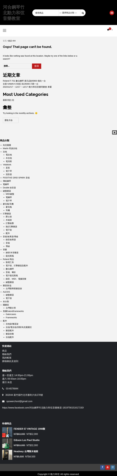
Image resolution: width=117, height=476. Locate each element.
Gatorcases (11, 314)
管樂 (5, 249)
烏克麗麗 (7, 145)
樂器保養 (10, 334)
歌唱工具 (10, 262)
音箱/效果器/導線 (10, 236)
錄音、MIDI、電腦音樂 (16, 279)
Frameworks (11, 317)
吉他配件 (10, 337)
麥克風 (9, 207)
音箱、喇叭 (11, 272)
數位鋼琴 (10, 269)
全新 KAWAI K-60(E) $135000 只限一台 (20, 84)
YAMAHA (7, 165)
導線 (8, 246)
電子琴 (9, 171)
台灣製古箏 (11, 308)
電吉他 (9, 155)
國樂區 (6, 305)
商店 (4, 351)
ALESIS (6, 292)
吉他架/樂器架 (12, 324)
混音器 (9, 174)
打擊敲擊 (10, 223)
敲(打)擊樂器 (11, 226)
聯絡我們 (6, 354)
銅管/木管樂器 (12, 252)
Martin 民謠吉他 (10, 148)
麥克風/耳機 (8, 204)
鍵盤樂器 (7, 191)
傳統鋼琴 (7, 181)
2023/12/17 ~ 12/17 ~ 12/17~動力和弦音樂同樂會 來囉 (27, 87)
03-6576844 (12, 388)
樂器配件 (10, 330)
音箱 (8, 243)
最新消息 (7, 100)
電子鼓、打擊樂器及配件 (17, 265)
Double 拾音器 (9, 187)
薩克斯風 (10, 256)
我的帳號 (6, 357)
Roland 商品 (8, 259)
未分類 (6, 301)
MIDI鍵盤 (10, 194)
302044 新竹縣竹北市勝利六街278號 (24, 395)
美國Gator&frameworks (13, 311)
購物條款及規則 (10, 361)
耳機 (8, 210)
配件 (8, 233)
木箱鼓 (9, 220)
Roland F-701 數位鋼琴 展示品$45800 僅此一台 (24, 81)
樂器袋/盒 (7, 285)
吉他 (5, 152)
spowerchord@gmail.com (19, 401)
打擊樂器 (7, 213)
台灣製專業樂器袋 (14, 288)
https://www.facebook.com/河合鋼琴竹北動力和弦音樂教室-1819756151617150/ (43, 407)
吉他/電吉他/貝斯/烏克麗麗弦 (19, 327)
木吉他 (9, 158)
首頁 (5, 41)
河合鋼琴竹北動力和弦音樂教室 (13, 13)
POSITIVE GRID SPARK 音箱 (16, 178)
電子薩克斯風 (12, 275)
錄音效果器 (11, 239)
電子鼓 (9, 230)
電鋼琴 (6, 184)
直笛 (8, 168)
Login (97, 12)
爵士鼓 (9, 216)
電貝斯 (9, 161)
